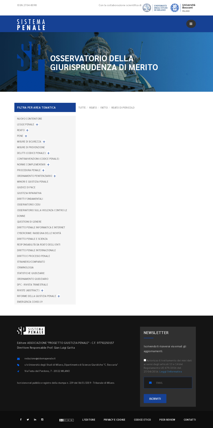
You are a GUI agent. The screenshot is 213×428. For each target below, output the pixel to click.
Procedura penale (29, 170)
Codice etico (142, 419)
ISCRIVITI (155, 398)
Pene (20, 135)
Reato (93, 107)
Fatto (104, 107)
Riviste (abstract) (28, 290)
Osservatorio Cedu (29, 204)
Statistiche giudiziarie (31, 273)
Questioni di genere (29, 221)
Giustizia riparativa (29, 193)
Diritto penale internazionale (36, 250)
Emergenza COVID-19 (29, 301)
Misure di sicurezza (29, 141)
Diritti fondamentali (30, 198)
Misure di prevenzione (31, 147)
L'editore (88, 419)
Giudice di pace (26, 187)
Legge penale (25, 124)
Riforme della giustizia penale (36, 296)
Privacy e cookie (114, 419)
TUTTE (82, 107)
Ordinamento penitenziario (34, 175)
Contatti (190, 419)
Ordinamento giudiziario (32, 278)
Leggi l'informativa (171, 371)
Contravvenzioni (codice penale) (38, 158)
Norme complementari (31, 164)
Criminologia (25, 267)
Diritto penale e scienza (32, 238)
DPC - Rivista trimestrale (32, 284)
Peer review (167, 419)
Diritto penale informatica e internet (41, 227)
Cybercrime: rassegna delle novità (39, 233)
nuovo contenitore (29, 118)
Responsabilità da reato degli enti (38, 244)
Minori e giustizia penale (32, 181)
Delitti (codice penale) (31, 152)
